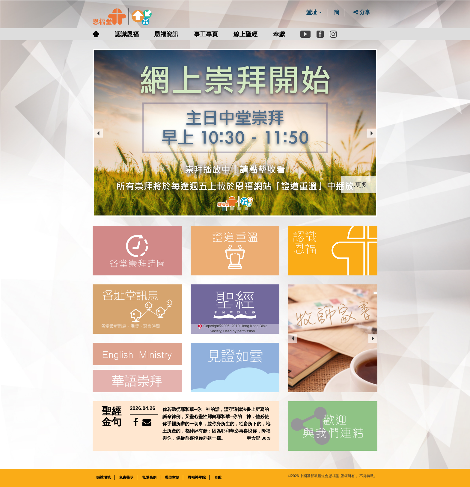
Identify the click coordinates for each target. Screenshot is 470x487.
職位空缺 (172, 477)
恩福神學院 (197, 477)
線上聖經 (245, 34)
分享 (361, 12)
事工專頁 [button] (206, 34)
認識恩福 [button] (127, 34)
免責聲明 (126, 477)
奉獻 (279, 34)
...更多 (358, 184)
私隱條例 (149, 477)
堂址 (314, 12)
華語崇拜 (137, 381)
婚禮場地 (103, 477)
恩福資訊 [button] (166, 34)
